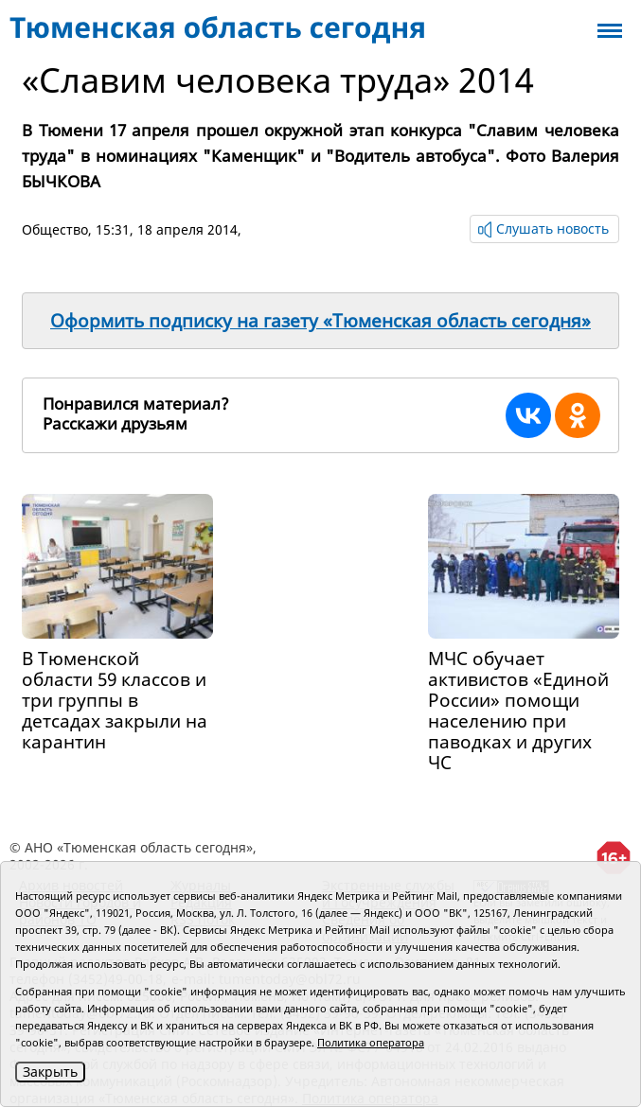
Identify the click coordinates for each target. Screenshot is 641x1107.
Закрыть (50, 1072)
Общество (55, 229)
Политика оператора (370, 1042)
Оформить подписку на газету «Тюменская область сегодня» (320, 320)
